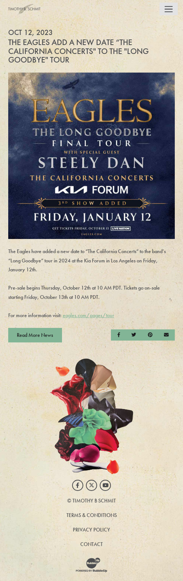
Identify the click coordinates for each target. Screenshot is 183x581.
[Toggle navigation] (168, 9)
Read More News (35, 335)
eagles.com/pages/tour (88, 315)
